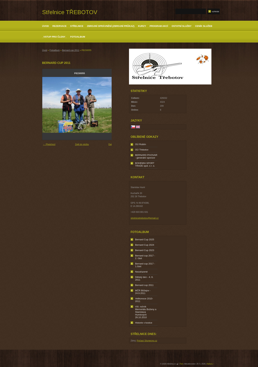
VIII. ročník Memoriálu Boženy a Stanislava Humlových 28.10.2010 (145, 312)
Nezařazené (141, 271)
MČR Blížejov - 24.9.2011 (143, 292)
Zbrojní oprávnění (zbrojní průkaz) (110, 26)
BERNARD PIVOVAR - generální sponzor (146, 156)
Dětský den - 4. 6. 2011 (144, 278)
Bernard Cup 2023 (144, 250)
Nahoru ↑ (210, 364)
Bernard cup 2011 (70, 50)
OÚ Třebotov (141, 149)
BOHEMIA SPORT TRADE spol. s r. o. (145, 164)
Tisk (181, 364)
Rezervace (59, 26)
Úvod (45, 26)
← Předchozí (49, 144)
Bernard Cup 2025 (144, 239)
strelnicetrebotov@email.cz (145, 218)
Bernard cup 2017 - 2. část (145, 257)
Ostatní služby (182, 26)
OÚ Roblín (140, 144)
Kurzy (142, 26)
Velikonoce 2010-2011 (144, 300)
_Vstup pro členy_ (54, 36)
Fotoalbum (77, 36)
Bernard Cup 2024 (144, 245)
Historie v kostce (143, 322)
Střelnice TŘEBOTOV (69, 12)
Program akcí (159, 26)
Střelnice (76, 26)
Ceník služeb (203, 26)
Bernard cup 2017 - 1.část (145, 265)
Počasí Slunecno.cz (147, 340)
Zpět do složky (82, 144)
